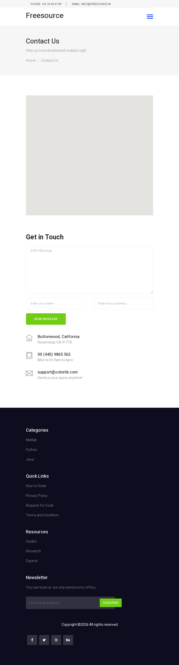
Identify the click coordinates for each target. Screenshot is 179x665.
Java (30, 459)
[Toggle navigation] (150, 17)
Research (33, 551)
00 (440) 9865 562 (54, 354)
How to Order (36, 486)
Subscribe (111, 603)
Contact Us (49, 60)
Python (31, 450)
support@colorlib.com (58, 372)
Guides (31, 541)
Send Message (46, 319)
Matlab (31, 440)
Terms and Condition (42, 515)
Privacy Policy (36, 496)
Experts (32, 561)
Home (31, 60)
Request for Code (40, 505)
